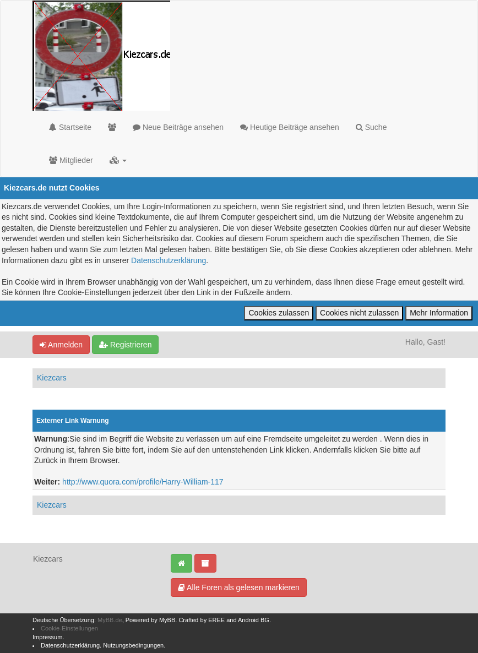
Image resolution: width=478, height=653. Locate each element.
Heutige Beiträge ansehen (289, 127)
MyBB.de (109, 620)
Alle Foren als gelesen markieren (239, 587)
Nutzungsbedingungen (133, 645)
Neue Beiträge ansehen (178, 127)
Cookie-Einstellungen (69, 628)
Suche (371, 127)
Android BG (253, 620)
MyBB (167, 620)
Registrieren (125, 344)
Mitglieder (71, 160)
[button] (118, 160)
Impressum (47, 637)
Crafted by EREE (201, 620)
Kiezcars (52, 377)
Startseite (70, 127)
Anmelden (61, 344)
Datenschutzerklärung (168, 260)
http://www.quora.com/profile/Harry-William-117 (143, 481)
